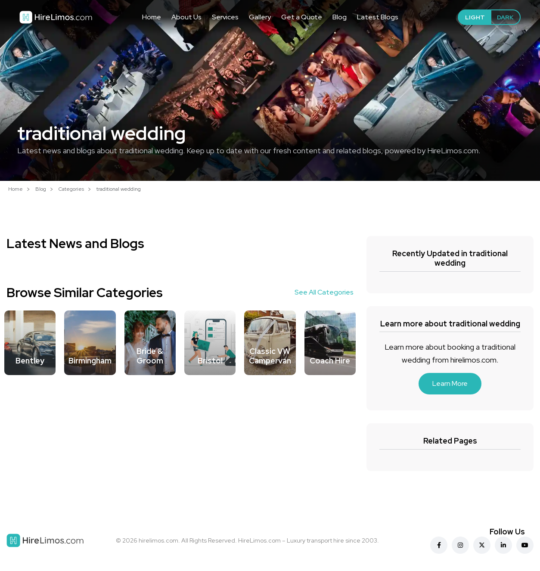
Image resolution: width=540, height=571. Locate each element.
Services (225, 17)
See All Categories (324, 292)
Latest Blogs (377, 17)
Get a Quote (301, 17)
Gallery (260, 17)
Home (151, 17)
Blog (339, 17)
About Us (186, 17)
